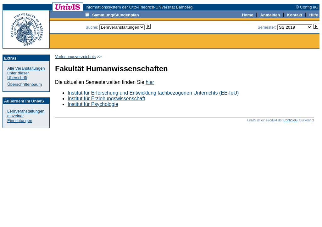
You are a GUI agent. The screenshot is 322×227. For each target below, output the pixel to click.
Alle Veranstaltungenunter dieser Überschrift (26, 73)
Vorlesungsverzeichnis (75, 56)
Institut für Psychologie (93, 104)
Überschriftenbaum (24, 84)
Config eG (290, 120)
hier (150, 82)
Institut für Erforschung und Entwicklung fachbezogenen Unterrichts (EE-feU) (153, 93)
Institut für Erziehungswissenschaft (106, 98)
